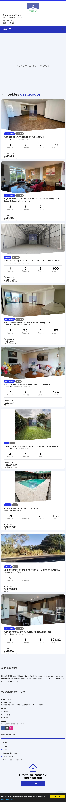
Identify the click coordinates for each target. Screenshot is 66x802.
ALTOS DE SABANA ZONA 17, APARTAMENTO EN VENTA (27, 384)
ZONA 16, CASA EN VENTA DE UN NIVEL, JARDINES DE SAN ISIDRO (31, 446)
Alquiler (6, 749)
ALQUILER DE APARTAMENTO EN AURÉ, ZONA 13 (24, 137)
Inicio (5, 743)
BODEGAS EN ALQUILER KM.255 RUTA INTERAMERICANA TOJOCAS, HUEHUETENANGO (33, 261)
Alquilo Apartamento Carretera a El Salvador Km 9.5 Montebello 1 (33, 199)
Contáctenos (8, 756)
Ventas (5, 746)
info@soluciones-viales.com (13, 17)
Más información (7, 800)
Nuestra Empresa (10, 753)
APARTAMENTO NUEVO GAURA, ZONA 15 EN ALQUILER (27, 323)
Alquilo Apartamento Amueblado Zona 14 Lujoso (27, 632)
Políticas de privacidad (12, 760)
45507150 (10, 21)
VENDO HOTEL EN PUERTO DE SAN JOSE (21, 508)
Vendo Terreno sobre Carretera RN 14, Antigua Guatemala (32, 570)
